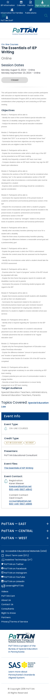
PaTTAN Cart (8, 596)
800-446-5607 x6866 (20, 503)
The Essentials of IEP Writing (18, 467)
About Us (6, 600)
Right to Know (8, 613)
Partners (6, 617)
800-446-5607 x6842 (20, 489)
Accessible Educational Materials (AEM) (24, 551)
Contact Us (7, 604)
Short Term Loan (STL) (15, 555)
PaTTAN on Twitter (12, 564)
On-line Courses (9, 44)
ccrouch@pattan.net (20, 501)
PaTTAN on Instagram (14, 572)
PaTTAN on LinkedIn (12, 581)
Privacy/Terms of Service (14, 621)
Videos (4, 591)
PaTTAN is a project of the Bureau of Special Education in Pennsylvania (22, 648)
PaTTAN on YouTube (13, 577)
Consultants (7, 608)
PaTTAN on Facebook (14, 568)
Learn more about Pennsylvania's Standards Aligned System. (21, 674)
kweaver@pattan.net (20, 486)
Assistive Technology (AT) (16, 559)
